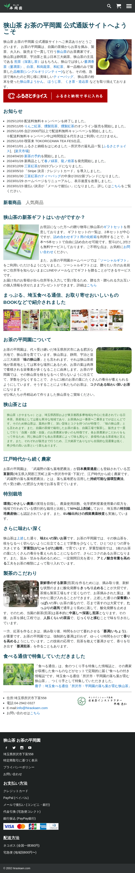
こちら (116, 186)
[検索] (109, 6)
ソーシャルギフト (113, 260)
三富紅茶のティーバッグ (42, 176)
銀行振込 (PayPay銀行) (19, 818)
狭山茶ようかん (31, 81)
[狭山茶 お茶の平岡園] (13, 6)
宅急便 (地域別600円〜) (19, 852)
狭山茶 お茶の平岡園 (21, 740)
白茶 (30, 67)
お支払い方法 (15, 783)
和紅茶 (58, 67)
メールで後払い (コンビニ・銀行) (26, 804)
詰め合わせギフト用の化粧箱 (75, 237)
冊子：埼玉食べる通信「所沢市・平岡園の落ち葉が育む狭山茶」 (83, 686)
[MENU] (129, 6)
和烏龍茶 (43, 67)
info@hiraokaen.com (32, 708)
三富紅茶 (31, 166)
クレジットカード (15, 791)
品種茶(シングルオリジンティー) (37, 71)
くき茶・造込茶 (77, 81)
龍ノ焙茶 (67, 161)
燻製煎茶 (51, 126)
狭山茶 (62, 51)
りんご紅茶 (32, 126)
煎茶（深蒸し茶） (27, 61)
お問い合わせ (12, 774)
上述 (20, 538)
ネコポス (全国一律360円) (21, 845)
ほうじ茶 (54, 81)
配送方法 (11, 838)
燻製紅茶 (67, 126)
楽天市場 (21, 151)
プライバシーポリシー (18, 767)
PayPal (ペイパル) (16, 798)
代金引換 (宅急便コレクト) (21, 811)
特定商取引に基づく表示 (20, 760)
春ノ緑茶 (51, 161)
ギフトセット (113, 227)
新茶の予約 (32, 156)
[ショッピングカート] (118, 6)
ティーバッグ (63, 77)
